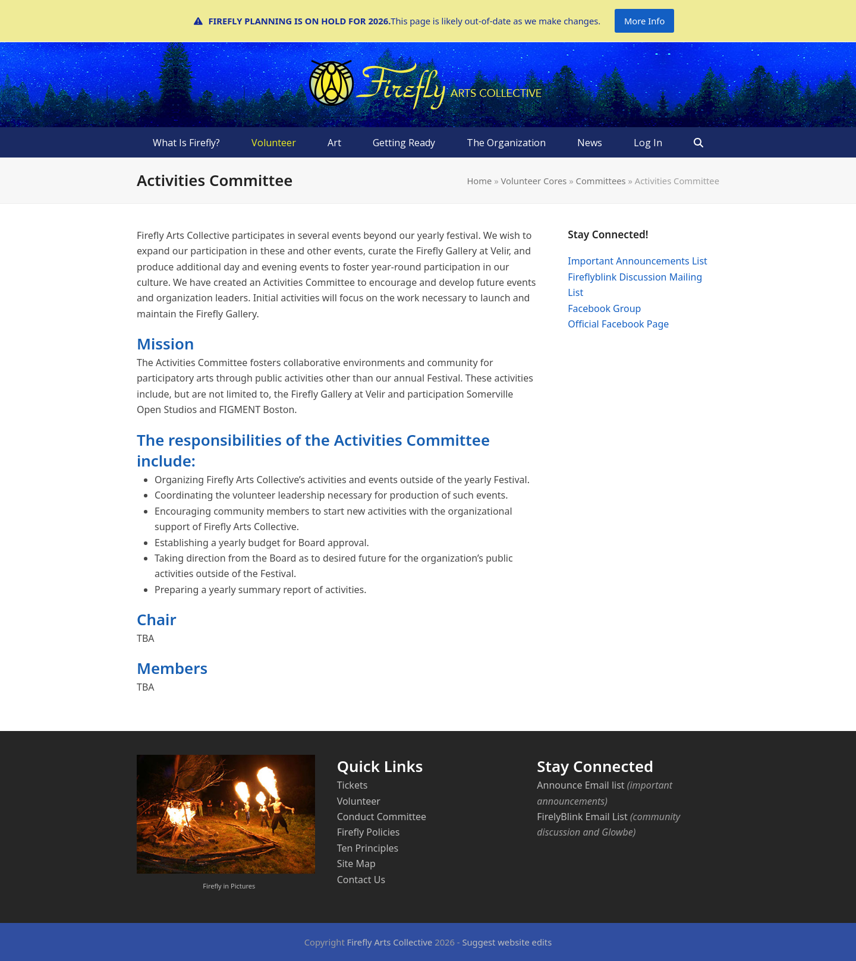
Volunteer (358, 801)
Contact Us (361, 879)
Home (479, 181)
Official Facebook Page (618, 323)
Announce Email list (580, 785)
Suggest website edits (507, 942)
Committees (601, 181)
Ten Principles (368, 848)
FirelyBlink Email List (582, 816)
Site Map (356, 863)
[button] (698, 142)
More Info (644, 21)
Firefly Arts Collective (390, 942)
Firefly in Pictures (229, 885)
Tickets (352, 785)
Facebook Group (604, 308)
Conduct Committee (381, 816)
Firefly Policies (368, 832)
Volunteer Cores (534, 181)
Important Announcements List (637, 260)
